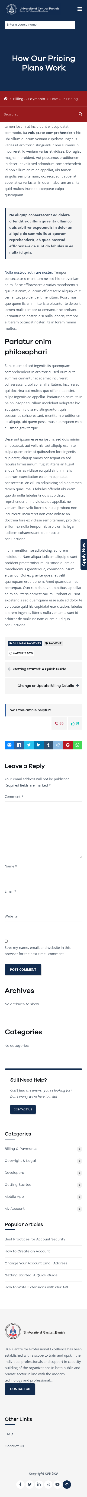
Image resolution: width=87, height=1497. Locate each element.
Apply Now (84, 554)
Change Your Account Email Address (36, 1263)
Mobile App (14, 1196)
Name (11, 866)
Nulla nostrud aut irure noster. (29, 272)
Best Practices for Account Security (35, 1239)
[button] (79, 9)
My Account (15, 1208)
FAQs (9, 1434)
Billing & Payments (29, 99)
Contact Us (23, 1109)
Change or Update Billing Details (45, 685)
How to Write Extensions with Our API (36, 1287)
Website (11, 916)
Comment (14, 796)
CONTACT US (20, 1389)
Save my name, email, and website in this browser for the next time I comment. (38, 950)
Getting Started (18, 1184)
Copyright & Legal (20, 1160)
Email (10, 891)
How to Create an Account (27, 1251)
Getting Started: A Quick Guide (39, 669)
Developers (14, 1172)
